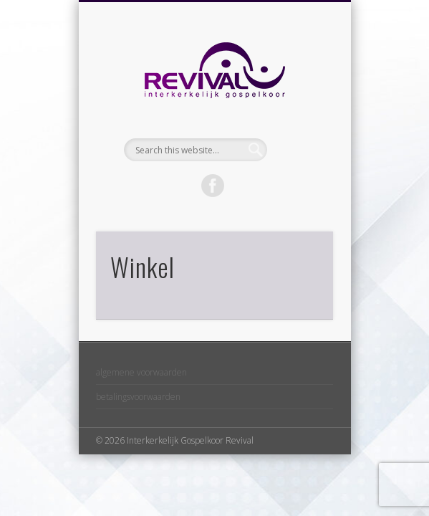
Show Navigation (298, 128)
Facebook (212, 185)
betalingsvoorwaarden (138, 397)
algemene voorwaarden (141, 372)
